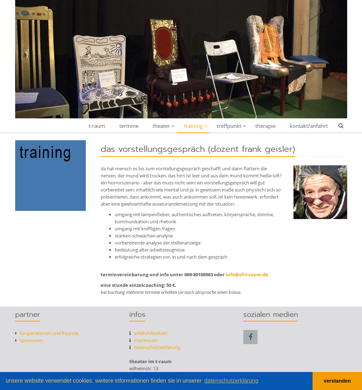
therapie (265, 125)
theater (161, 125)
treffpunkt (229, 125)
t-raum (97, 125)
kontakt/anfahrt (309, 125)
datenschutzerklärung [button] (231, 381)
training (193, 125)
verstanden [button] (337, 381)
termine (128, 125)
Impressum (143, 340)
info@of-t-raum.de (247, 274)
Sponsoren (28, 340)
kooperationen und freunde (46, 333)
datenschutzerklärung (154, 347)
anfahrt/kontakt (148, 333)
